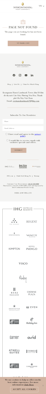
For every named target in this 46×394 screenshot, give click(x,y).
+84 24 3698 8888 (33, 184)
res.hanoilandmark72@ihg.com (26, 101)
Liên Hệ (17, 84)
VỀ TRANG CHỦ (23, 43)
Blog (9, 84)
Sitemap (36, 176)
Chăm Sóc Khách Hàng (31, 84)
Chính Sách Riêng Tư (23, 176)
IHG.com (10, 176)
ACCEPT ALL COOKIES (24, 389)
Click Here (29, 385)
